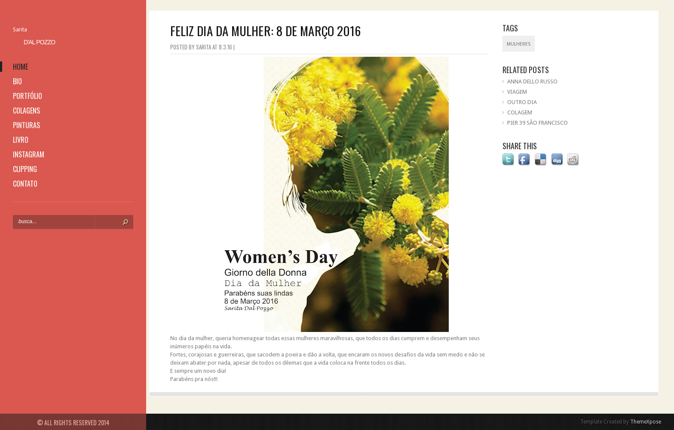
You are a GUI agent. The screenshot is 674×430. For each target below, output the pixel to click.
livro (20, 140)
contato (25, 183)
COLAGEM (519, 112)
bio (17, 81)
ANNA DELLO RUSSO (532, 81)
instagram (28, 154)
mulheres (518, 44)
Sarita (20, 29)
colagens (26, 110)
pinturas (26, 125)
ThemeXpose (645, 422)
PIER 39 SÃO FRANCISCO (537, 123)
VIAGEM (517, 92)
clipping (25, 169)
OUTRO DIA (522, 102)
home (20, 66)
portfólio (27, 96)
